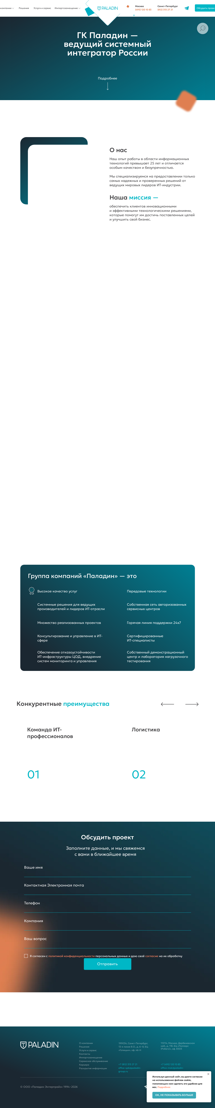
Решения (21, 8)
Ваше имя (30, 867)
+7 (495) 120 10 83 (168, 1064)
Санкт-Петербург (165, 6)
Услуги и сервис (40, 8)
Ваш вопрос (32, 938)
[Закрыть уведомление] (208, 1074)
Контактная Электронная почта (51, 885)
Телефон (29, 903)
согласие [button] (149, 956)
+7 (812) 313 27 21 (125, 1064)
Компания (30, 920)
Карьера (81, 1064)
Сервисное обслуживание (90, 1061)
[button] (189, 704)
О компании (83, 1043)
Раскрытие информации (90, 1068)
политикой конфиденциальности (69, 956)
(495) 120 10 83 (140, 9)
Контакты (81, 1053)
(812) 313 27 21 (162, 9)
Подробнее (164, 1087)
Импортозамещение (63, 8)
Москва (136, 6)
